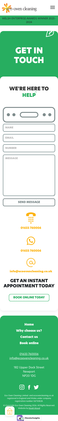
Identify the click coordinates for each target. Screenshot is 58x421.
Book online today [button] (29, 297)
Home (29, 324)
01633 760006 (31, 221)
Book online (29, 343)
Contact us (29, 337)
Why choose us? (29, 331)
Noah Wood (34, 408)
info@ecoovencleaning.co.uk (31, 265)
